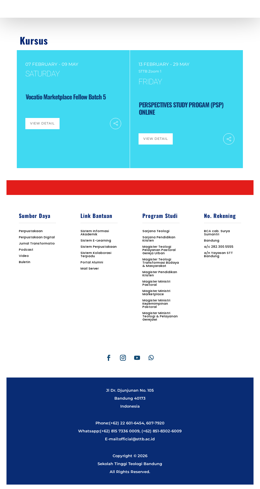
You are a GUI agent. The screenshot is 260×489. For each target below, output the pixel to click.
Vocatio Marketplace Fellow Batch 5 (66, 96)
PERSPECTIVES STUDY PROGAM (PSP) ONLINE (181, 108)
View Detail (42, 123)
